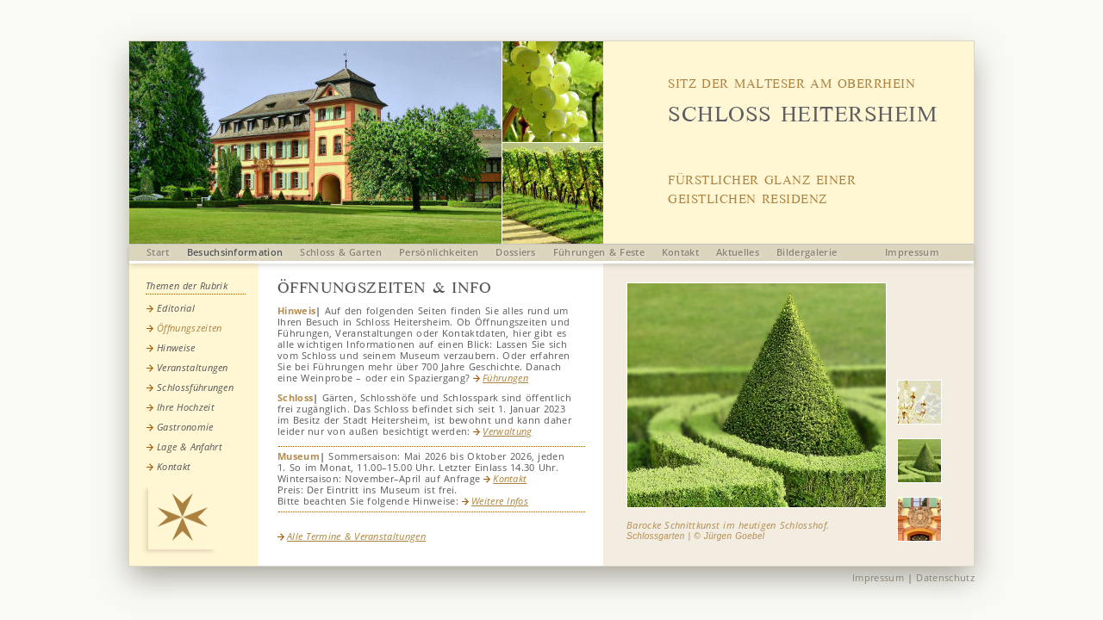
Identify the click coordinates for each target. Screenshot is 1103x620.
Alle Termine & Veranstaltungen (351, 536)
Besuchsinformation (235, 251)
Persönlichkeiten (438, 251)
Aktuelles (737, 251)
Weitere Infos (495, 500)
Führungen (500, 377)
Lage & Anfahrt (189, 446)
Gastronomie (185, 426)
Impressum (912, 251)
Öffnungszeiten (189, 327)
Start (158, 251)
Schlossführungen (195, 387)
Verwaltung (502, 431)
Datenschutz (945, 577)
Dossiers (515, 251)
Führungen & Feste (599, 251)
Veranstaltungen (192, 367)
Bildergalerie (806, 251)
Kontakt (680, 251)
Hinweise (176, 347)
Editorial (176, 307)
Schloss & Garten (341, 251)
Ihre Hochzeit (186, 406)
